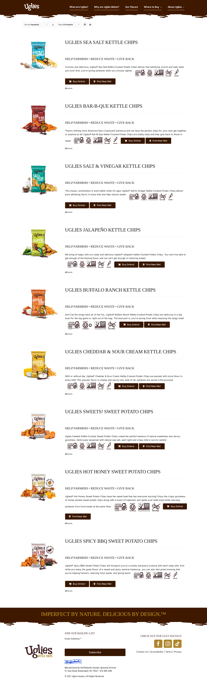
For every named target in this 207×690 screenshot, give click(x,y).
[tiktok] (177, 644)
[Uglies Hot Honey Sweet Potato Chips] (39, 485)
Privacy (178, 651)
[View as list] (90, 24)
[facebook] (158, 644)
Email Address (73, 638)
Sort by (32, 25)
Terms (168, 651)
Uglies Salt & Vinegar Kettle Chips (110, 166)
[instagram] (168, 644)
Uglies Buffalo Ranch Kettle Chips (110, 290)
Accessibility (156, 651)
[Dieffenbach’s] (73, 660)
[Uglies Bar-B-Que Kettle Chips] (39, 119)
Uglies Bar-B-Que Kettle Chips (103, 106)
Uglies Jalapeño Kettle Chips (103, 230)
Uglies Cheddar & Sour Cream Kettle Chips (120, 351)
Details (70, 88)
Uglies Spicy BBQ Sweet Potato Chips (111, 541)
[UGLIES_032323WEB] (32, 2)
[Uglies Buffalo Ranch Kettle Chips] (39, 303)
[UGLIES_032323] (40, 632)
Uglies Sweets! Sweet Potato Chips (109, 411)
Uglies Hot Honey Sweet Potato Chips (113, 471)
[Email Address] (95, 644)
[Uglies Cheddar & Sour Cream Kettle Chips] (39, 365)
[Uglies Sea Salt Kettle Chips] (39, 55)
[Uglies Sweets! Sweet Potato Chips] (39, 425)
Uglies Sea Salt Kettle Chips (101, 42)
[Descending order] (53, 24)
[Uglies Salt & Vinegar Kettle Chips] (39, 179)
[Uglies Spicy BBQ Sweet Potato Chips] (39, 554)
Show (65, 25)
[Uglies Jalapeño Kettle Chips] (39, 243)
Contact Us (142, 651)
